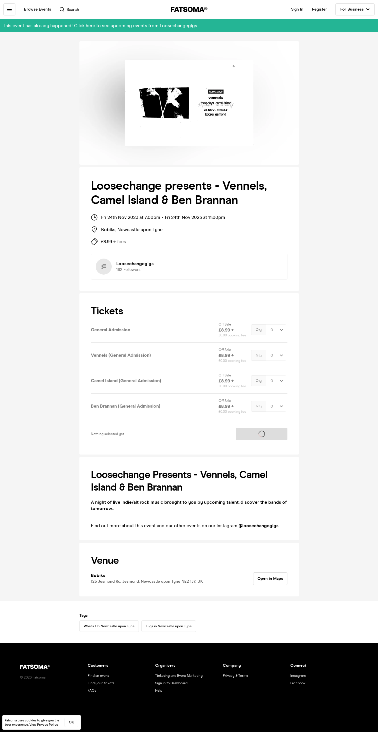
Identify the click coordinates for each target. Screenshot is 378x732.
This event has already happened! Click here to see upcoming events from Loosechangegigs (100, 25)
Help (158, 691)
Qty (259, 330)
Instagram (298, 676)
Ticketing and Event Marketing (179, 676)
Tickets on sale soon (261, 433)
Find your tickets (101, 683)
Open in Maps (270, 578)
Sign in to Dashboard (171, 683)
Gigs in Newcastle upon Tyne (169, 626)
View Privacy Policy (43, 725)
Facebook (297, 683)
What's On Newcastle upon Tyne (109, 626)
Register (319, 9)
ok (71, 722)
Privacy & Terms (235, 676)
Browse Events (37, 9)
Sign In (297, 9)
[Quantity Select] (276, 329)
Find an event (98, 676)
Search (69, 9)
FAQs (92, 691)
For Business (355, 9)
